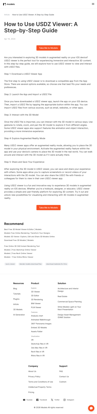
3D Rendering (37, 299)
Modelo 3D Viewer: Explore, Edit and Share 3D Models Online (29, 236)
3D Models (17, 309)
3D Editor (35, 295)
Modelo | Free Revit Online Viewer (18, 253)
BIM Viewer (36, 303)
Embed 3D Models (39, 327)
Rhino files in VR (38, 355)
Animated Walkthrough (40, 320)
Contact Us (64, 376)
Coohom (62, 382)
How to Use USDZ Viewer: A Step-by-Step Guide (33, 15)
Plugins (16, 299)
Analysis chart (37, 316)
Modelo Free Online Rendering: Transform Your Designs (27, 233)
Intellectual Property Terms (39, 387)
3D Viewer (35, 291)
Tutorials (16, 294)
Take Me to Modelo (48, 48)
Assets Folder (36, 331)
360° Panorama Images (41, 323)
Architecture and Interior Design (68, 289)
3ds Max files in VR (39, 348)
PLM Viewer (36, 307)
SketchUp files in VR (39, 344)
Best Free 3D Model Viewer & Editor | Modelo (23, 229)
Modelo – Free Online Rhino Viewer (18, 257)
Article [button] (7, 15)
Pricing (31, 392)
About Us (32, 371)
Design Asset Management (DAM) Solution (69, 316)
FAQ (61, 371)
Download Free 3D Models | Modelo (19, 240)
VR (32, 340)
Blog (15, 288)
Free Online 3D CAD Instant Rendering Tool (22, 246)
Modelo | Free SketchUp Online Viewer (20, 250)
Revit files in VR (37, 351)
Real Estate (62, 296)
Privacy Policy (34, 376)
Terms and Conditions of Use (40, 382)
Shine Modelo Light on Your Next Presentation (69, 308)
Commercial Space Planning (70, 301)
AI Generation (19, 315)
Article (16, 304)
